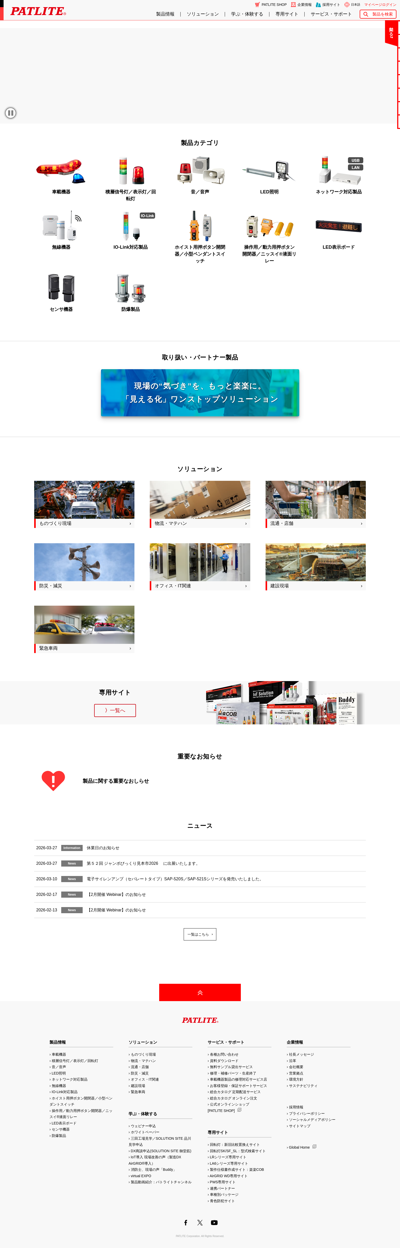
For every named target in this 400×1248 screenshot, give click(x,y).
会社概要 (296, 1067)
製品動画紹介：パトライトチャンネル (161, 1182)
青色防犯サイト (222, 1201)
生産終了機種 (379, 94)
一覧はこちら (198, 934)
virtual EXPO (141, 1176)
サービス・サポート (331, 14)
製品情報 (165, 14)
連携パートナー (222, 1188)
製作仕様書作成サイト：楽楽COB (237, 1169)
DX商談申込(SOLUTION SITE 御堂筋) (161, 1151)
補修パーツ (380, 108)
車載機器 (59, 1054)
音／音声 (59, 1067)
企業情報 (304, 5)
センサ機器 (61, 1129)
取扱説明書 (380, 81)
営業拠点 (296, 1073)
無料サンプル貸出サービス (231, 1067)
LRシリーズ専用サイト (228, 1157)
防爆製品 (59, 1136)
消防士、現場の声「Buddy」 (154, 1169)
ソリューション (203, 14)
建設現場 (138, 1086)
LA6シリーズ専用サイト (229, 1163)
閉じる (354, 29)
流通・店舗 (140, 1067)
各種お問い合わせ (224, 1054)
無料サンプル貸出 (380, 54)
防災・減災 (140, 1073)
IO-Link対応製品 (65, 1092)
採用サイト (331, 5)
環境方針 (296, 1079)
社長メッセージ (301, 1054)
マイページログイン (380, 5)
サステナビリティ (303, 1086)
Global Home (299, 1147)
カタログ (380, 67)
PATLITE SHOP (274, 5)
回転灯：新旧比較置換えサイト (235, 1145)
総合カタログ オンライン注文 (233, 1098)
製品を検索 (382, 14)
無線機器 (59, 1086)
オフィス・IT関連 (145, 1079)
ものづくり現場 (143, 1054)
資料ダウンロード (224, 1061)
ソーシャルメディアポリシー (312, 1120)
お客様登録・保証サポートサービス (238, 1086)
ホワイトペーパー (145, 1132)
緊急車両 (138, 1092)
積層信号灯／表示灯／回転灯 (75, 1061)
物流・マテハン (143, 1061)
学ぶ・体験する (247, 14)
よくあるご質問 (380, 41)
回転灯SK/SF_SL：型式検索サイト (238, 1151)
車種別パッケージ (224, 1194)
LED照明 (59, 1073)
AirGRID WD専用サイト (229, 1176)
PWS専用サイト (223, 1182)
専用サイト (287, 14)
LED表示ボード (64, 1123)
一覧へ (117, 710)
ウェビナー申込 (143, 1126)
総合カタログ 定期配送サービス (235, 1092)
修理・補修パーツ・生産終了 (233, 1073)
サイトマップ (299, 1126)
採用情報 (296, 1107)
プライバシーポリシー (307, 1113)
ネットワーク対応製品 (70, 1079)
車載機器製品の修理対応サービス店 (238, 1079)
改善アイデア (379, 121)
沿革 (292, 1061)
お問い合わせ (379, 27)
